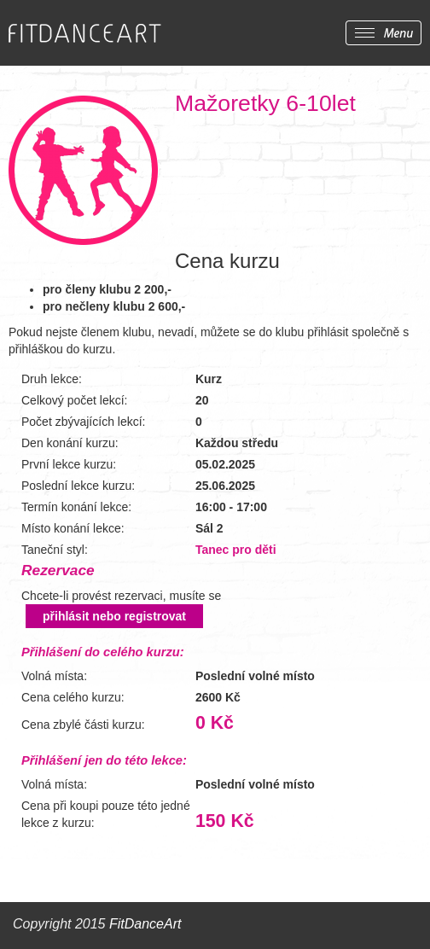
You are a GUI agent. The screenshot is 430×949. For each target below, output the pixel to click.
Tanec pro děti (235, 549)
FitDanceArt (145, 924)
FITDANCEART (85, 34)
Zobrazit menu (383, 32)
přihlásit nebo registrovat (114, 616)
